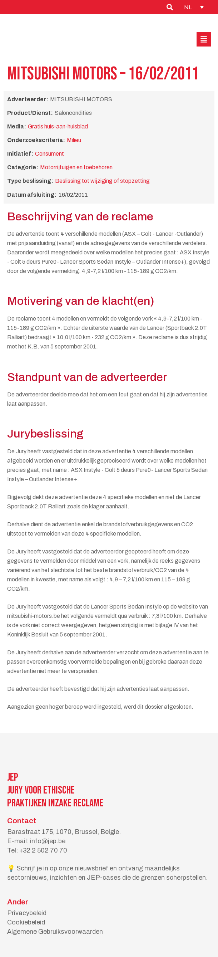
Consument (49, 154)
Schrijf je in (32, 868)
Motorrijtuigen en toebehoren (76, 167)
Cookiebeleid (26, 922)
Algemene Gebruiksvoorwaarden (55, 931)
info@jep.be (47, 841)
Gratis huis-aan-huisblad (58, 126)
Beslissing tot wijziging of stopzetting (102, 181)
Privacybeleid (26, 913)
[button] (204, 39)
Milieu (74, 140)
